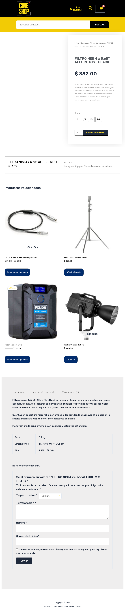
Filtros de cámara (97, 43)
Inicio (77, 43)
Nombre (21, 522)
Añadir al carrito (95, 132)
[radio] (77, 119)
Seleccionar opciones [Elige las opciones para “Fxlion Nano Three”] (17, 359)
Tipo (77, 113)
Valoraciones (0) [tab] (70, 392)
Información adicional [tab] (43, 392)
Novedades (107, 167)
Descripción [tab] (18, 392)
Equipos (84, 43)
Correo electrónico (27, 536)
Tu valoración (26, 502)
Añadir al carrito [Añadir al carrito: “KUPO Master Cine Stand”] (74, 272)
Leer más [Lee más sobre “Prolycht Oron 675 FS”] (71, 359)
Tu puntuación (26, 495)
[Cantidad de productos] (79, 133)
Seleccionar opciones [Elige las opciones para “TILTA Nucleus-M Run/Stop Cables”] (17, 272)
